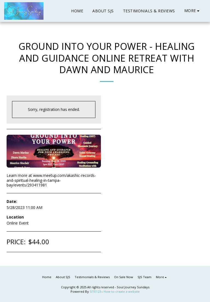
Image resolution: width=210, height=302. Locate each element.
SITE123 (95, 291)
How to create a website (122, 291)
